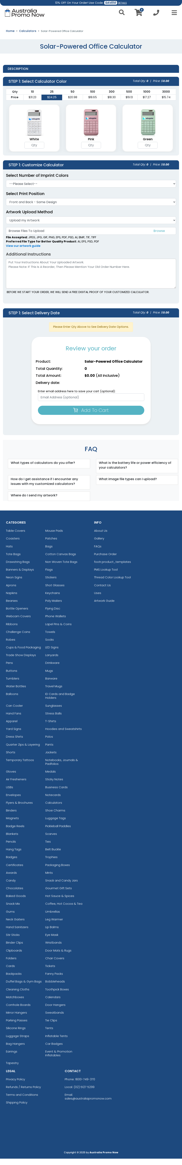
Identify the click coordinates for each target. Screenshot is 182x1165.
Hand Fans (13, 720)
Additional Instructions (28, 260)
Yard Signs (13, 735)
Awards (11, 879)
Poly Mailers (53, 607)
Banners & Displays (20, 576)
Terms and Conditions (22, 1101)
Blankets (12, 840)
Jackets (51, 758)
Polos (49, 743)
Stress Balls (53, 720)
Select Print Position (25, 200)
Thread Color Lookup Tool (112, 584)
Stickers (51, 584)
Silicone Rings (16, 1034)
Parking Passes (16, 1027)
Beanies (12, 607)
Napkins (11, 599)
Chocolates (14, 894)
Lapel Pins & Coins (58, 630)
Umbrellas (52, 918)
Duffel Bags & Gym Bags (24, 988)
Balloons (12, 700)
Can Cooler (14, 712)
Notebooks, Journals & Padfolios (61, 768)
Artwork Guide (104, 607)
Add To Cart (91, 416)
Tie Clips (51, 1027)
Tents (49, 1034)
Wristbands (53, 949)
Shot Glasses (55, 591)
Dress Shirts (14, 743)
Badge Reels (15, 832)
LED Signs (52, 654)
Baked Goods (16, 902)
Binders (11, 817)
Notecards (53, 801)
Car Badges (54, 1050)
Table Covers (15, 537)
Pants (49, 751)
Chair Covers (54, 964)
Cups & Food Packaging (23, 654)
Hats (9, 553)
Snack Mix (13, 910)
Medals (50, 778)
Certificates (14, 871)
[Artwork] (91, 226)
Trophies (51, 863)
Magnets (12, 824)
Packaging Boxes (57, 871)
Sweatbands (54, 1019)
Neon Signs (14, 584)
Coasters (13, 545)
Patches (51, 545)
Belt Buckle (53, 856)
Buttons (11, 677)
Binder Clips (14, 949)
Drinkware (52, 669)
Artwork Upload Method (29, 218)
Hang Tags (13, 856)
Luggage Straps (17, 1042)
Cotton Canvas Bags (60, 560)
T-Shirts (50, 727)
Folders (11, 964)
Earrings (11, 1058)
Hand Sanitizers (17, 933)
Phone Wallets (55, 622)
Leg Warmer (54, 926)
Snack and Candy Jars (61, 887)
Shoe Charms (55, 817)
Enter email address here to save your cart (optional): (77, 398)
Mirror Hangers (16, 1019)
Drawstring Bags (18, 568)
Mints (49, 879)
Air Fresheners (16, 785)
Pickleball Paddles (58, 832)
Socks (49, 646)
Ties (48, 848)
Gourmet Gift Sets (58, 894)
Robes (10, 646)
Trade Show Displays (21, 661)
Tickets (50, 972)
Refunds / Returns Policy (23, 1093)
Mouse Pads (54, 537)
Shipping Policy (16, 1109)
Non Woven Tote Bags (61, 568)
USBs (9, 793)
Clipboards (14, 956)
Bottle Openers (17, 615)
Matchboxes (15, 1003)
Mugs (49, 677)
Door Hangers (55, 1011)
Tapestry (12, 1069)
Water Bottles (16, 692)
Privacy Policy (15, 1085)
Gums (10, 918)
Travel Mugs (53, 692)
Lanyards (51, 661)
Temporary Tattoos (20, 766)
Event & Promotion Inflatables (58, 1060)
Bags (49, 553)
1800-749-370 (85, 1085)
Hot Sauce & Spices (59, 902)
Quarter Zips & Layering (23, 751)
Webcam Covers (18, 622)
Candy (11, 887)
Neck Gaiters (15, 926)
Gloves (11, 778)
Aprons (11, 591)
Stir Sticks (13, 941)
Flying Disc (52, 615)
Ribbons (12, 630)
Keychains (52, 599)
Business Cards (56, 793)
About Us (100, 537)
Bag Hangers (15, 1050)
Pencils (11, 848)
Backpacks (14, 980)
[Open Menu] (173, 13)
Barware (51, 685)
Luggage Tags (55, 824)
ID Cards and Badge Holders (60, 702)
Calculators (27, 37)
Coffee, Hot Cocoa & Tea (63, 910)
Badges (11, 863)
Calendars (53, 1003)
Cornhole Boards (18, 1011)
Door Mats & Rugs (58, 956)
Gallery (99, 545)
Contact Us (102, 591)
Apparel (11, 727)
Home (10, 37)
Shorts (10, 758)
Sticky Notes (54, 785)
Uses (97, 599)
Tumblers (12, 685)
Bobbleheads (55, 988)
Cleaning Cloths (17, 995)
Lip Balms (52, 933)
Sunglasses (53, 712)
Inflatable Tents (56, 1042)
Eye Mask (51, 941)
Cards (10, 972)
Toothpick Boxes (57, 995)
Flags (49, 576)
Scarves (51, 840)
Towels (50, 638)
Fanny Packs (54, 980)
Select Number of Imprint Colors (37, 182)
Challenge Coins (18, 638)
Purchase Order (105, 560)
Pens (9, 669)
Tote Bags (13, 560)
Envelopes (13, 801)
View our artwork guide (23, 252)
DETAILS (122, 3)
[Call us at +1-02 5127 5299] (156, 14)
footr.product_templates (112, 568)
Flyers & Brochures (19, 809)
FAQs (97, 553)
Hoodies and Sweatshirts (63, 735)
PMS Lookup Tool (106, 576)
